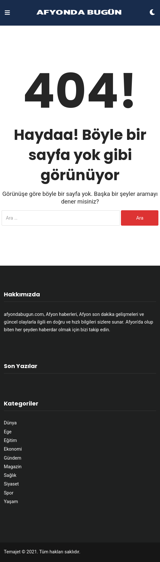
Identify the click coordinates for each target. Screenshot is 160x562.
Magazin (12, 467)
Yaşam (11, 501)
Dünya (10, 423)
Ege (8, 432)
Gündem (12, 458)
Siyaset (11, 484)
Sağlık (10, 475)
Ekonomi (13, 449)
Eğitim (10, 440)
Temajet (12, 552)
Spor (8, 493)
